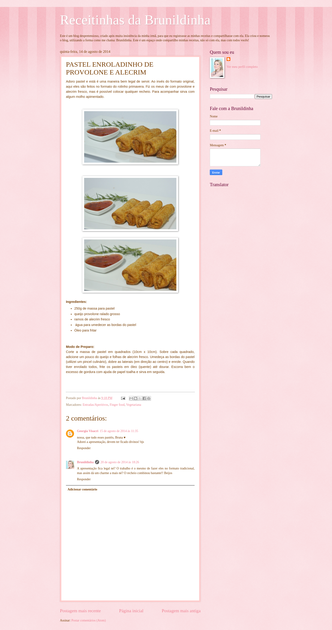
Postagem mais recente (80, 610)
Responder (84, 448)
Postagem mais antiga (181, 610)
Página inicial (131, 610)
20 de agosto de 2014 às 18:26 (120, 462)
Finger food (117, 404)
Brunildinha (85, 462)
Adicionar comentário (82, 489)
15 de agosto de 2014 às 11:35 (119, 431)
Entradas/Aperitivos (95, 404)
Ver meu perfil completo (242, 67)
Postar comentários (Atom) (88, 620)
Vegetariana (133, 404)
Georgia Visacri (87, 431)
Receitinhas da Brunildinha (135, 19)
